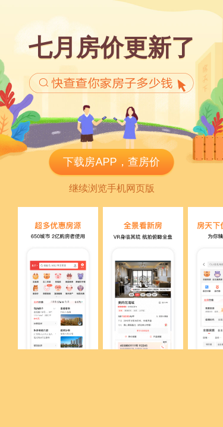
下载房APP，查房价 (111, 162)
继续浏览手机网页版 (112, 188)
